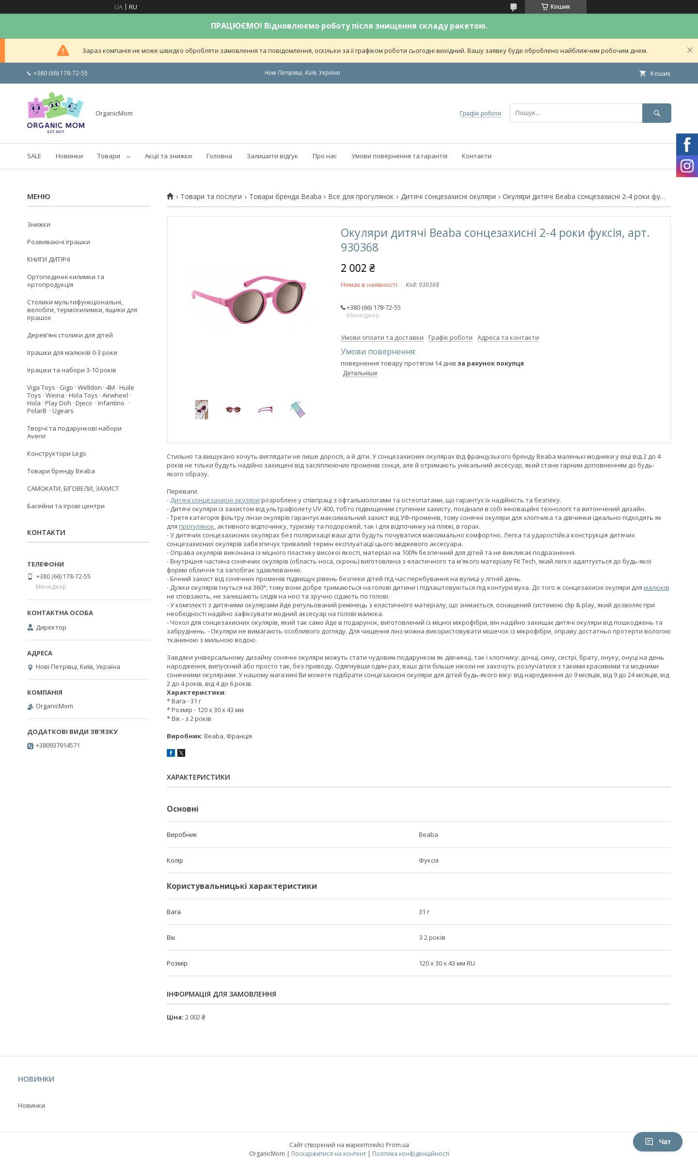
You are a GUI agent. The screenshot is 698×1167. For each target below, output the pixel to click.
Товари (108, 155)
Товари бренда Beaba (285, 196)
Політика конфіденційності (410, 1154)
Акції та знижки (168, 155)
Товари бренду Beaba (61, 471)
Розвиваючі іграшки (58, 241)
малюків (656, 587)
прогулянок (196, 526)
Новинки (69, 155)
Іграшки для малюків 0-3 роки (72, 352)
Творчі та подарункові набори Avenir (74, 432)
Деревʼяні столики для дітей (70, 335)
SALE (34, 155)
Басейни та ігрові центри (66, 505)
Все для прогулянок (361, 196)
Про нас (325, 155)
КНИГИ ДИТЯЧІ (48, 259)
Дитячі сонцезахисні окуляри (448, 196)
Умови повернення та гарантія (399, 155)
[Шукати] (656, 112)
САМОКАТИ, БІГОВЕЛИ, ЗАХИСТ (73, 488)
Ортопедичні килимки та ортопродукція (65, 280)
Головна (219, 155)
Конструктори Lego (56, 453)
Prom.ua (397, 1145)
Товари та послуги (211, 196)
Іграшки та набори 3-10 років (71, 370)
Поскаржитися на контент (328, 1154)
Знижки (38, 224)
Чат (658, 1141)
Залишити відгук (272, 155)
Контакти (477, 155)
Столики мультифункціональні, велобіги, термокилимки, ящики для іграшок (82, 310)
